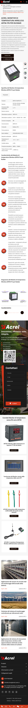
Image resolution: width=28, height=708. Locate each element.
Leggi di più (14, 450)
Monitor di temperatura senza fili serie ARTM (13, 11)
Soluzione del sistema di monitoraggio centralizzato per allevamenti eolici (13, 612)
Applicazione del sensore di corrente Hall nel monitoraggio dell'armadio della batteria (13, 583)
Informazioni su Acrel (7, 670)
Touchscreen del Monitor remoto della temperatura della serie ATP (14, 477)
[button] (5, 312)
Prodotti (8, 5)
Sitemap (9, 700)
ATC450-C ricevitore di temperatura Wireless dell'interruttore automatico (14, 542)
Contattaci (8, 55)
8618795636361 (7, 342)
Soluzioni (3, 666)
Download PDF (7, 59)
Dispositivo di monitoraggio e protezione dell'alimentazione (12, 7)
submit (13, 403)
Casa (4, 5)
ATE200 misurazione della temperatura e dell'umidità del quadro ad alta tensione (14, 511)
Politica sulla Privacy (16, 700)
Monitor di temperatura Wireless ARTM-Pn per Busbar (13, 13)
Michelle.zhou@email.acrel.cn (9, 344)
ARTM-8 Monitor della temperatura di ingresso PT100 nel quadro (14, 444)
